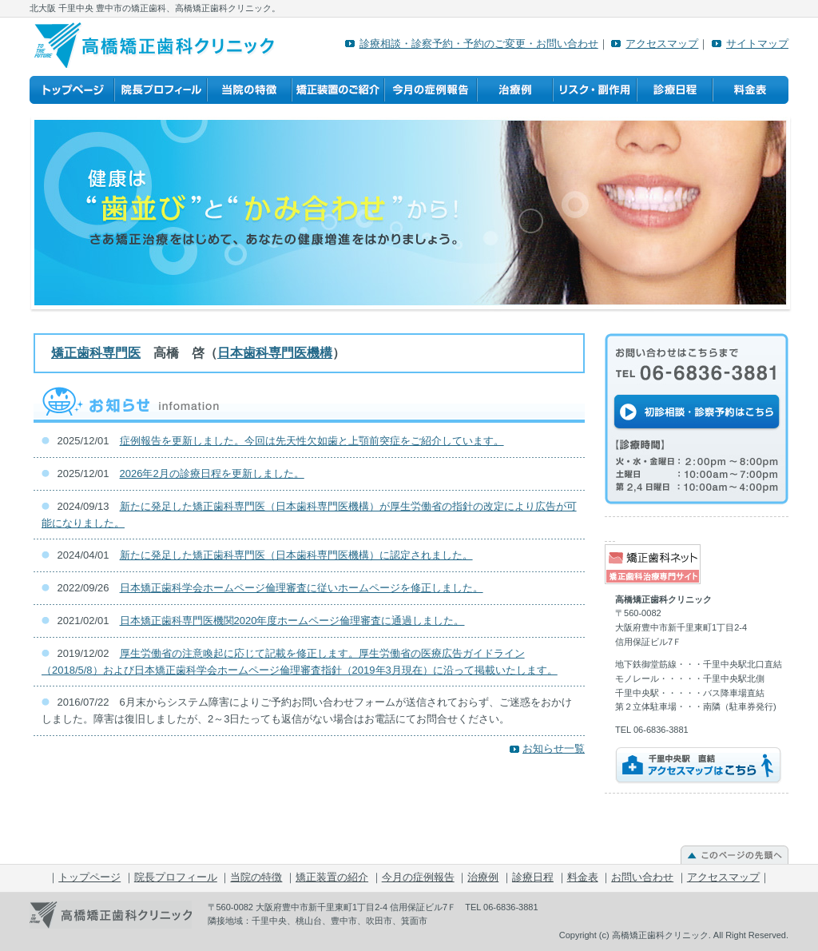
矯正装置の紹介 (338, 90)
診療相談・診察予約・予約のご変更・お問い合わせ (478, 44)
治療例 (515, 90)
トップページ (72, 90)
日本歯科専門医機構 (274, 353)
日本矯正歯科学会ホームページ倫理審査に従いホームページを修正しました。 (301, 588)
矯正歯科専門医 (96, 353)
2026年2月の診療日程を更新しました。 (212, 473)
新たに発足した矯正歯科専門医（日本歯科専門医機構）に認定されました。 (296, 555)
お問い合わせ (642, 877)
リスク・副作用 (595, 90)
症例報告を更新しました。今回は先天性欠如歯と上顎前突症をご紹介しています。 (312, 441)
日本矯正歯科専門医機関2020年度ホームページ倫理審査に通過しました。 (292, 621)
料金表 (750, 90)
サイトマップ (757, 44)
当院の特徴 (249, 90)
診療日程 (675, 90)
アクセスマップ (661, 44)
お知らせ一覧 (553, 748)
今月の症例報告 (430, 90)
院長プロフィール (160, 90)
